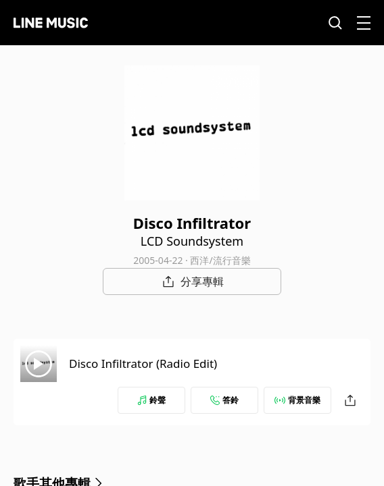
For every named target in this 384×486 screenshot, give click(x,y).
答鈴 (224, 400)
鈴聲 (151, 400)
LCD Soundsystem (192, 241)
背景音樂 (297, 400)
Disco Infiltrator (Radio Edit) (143, 363)
